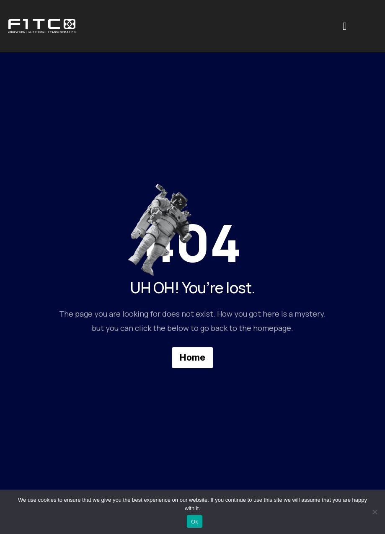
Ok (194, 522)
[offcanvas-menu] (344, 26)
